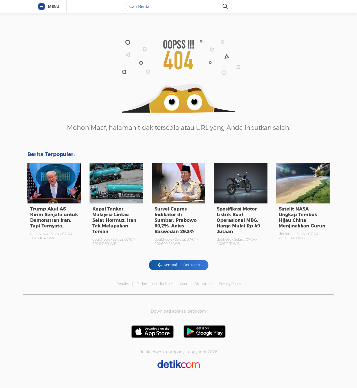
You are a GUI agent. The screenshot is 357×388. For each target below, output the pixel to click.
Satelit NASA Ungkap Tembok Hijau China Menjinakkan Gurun (302, 217)
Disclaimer (203, 284)
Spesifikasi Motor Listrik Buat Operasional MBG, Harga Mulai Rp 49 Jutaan (238, 220)
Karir (183, 284)
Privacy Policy (230, 284)
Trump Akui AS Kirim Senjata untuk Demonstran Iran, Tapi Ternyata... (54, 217)
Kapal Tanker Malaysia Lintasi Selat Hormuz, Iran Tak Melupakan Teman (114, 220)
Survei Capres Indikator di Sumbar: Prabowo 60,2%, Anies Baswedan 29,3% (175, 220)
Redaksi (122, 284)
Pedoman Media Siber (154, 284)
